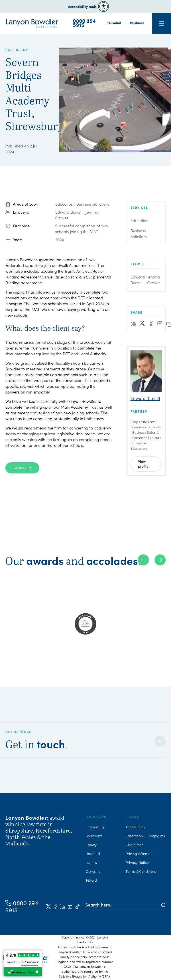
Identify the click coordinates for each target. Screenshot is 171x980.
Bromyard (94, 835)
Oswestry (93, 871)
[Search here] (123, 904)
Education (64, 204)
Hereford (93, 853)
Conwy (91, 844)
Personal (113, 23)
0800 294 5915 (84, 23)
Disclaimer (134, 844)
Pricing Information (141, 853)
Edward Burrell (68, 212)
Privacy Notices (138, 862)
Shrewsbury (95, 826)
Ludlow (91, 862)
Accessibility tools (82, 6)
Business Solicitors (92, 204)
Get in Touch (22, 467)
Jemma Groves (153, 279)
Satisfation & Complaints (145, 835)
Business (137, 23)
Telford (91, 880)
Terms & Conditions (141, 871)
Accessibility (135, 826)
